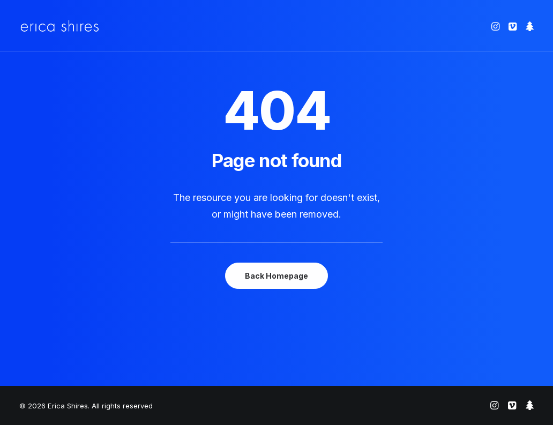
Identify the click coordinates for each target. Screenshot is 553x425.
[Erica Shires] (59, 26)
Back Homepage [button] (276, 275)
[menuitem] (496, 26)
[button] (496, 26)
